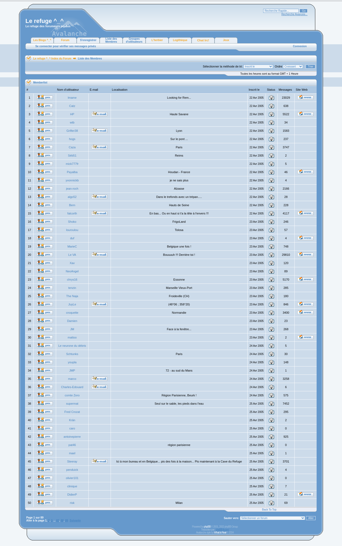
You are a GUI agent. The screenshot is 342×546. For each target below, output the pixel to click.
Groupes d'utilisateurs (134, 40)
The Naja (72, 296)
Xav (72, 263)
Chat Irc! (203, 40)
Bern (72, 205)
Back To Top (269, 509)
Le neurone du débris (72, 345)
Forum (65, 40)
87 (57, 520)
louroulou (72, 230)
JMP (72, 370)
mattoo (72, 337)
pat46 (72, 445)
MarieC (72, 246)
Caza (72, 147)
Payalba (72, 172)
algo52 (72, 196)
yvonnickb (72, 180)
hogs (72, 139)
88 (62, 520)
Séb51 (72, 155)
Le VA (72, 254)
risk (72, 502)
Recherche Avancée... (294, 14)
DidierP (72, 494)
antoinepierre (72, 436)
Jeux (226, 40)
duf (72, 238)
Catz (72, 105)
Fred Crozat (72, 411)
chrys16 (72, 279)
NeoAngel (72, 271)
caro (72, 428)
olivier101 (72, 478)
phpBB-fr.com (222, 529)
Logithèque (180, 40)
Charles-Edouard (72, 387)
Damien (72, 320)
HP (72, 114)
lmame (72, 97)
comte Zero (72, 395)
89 (66, 520)
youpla (72, 362)
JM (72, 329)
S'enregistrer (88, 40)
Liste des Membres (111, 40)
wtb (72, 122)
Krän (72, 420)
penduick (72, 469)
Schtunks (72, 354)
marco (72, 378)
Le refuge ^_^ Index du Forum (52, 58)
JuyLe (72, 304)
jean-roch (72, 188)
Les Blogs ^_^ (42, 40)
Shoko (72, 221)
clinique (72, 486)
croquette (72, 312)
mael (72, 453)
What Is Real (220, 532)
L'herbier (157, 40)
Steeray (72, 461)
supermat (72, 403)
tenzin (72, 287)
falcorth (72, 213)
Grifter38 (72, 130)
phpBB (207, 526)
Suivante (75, 520)
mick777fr (72, 163)
